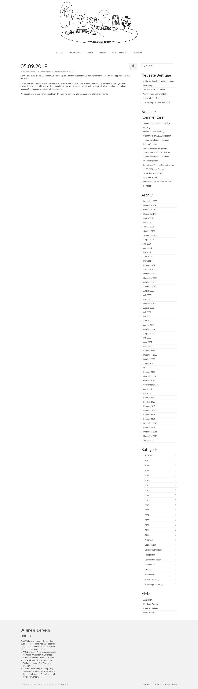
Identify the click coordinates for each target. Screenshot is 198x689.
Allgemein (149, 540)
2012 (147, 470)
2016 (147, 490)
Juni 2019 (147, 389)
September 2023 (150, 286)
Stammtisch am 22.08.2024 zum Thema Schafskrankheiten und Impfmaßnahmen (157, 140)
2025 (147, 530)
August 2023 (148, 291)
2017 (147, 495)
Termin (148, 570)
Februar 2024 (149, 265)
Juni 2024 (147, 248)
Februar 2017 (149, 406)
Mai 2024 (147, 252)
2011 (147, 465)
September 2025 (150, 214)
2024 (147, 525)
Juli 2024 (147, 244)
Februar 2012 (149, 427)
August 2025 (148, 218)
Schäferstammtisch (61, 71)
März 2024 (147, 261)
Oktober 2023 (149, 282)
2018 (147, 500)
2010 (147, 460)
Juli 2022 (147, 312)
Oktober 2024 (149, 231)
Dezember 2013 (150, 423)
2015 (147, 485)
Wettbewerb (150, 575)
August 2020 (148, 363)
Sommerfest (150, 565)
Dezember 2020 (150, 355)
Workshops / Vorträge (154, 584)
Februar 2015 (149, 415)
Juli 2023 (147, 295)
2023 (147, 520)
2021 (147, 515)
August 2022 (148, 308)
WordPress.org (149, 613)
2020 (147, 510)
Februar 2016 (149, 410)
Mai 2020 (147, 368)
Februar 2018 (149, 402)
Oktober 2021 (149, 329)
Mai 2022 (147, 316)
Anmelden (147, 600)
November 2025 (150, 205)
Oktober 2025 (149, 210)
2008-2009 (149, 456)
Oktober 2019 (149, 380)
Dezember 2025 (150, 201)
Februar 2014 (149, 419)
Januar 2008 (148, 440)
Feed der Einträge (151, 604)
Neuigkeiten (150, 555)
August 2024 (148, 239)
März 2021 (147, 346)
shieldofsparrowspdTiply (153, 132)
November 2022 (150, 304)
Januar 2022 (148, 325)
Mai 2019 (147, 393)
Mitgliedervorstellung (153, 550)
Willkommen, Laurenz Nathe (155, 94)
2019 (52, 71)
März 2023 (147, 299)
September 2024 (150, 235)
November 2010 (150, 436)
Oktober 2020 (149, 359)
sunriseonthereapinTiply (153, 148)
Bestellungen (150, 545)
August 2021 (148, 333)
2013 (147, 475)
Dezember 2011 (150, 432)
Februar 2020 (149, 372)
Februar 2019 (149, 398)
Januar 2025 (148, 227)
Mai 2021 (147, 338)
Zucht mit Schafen (151, 98)
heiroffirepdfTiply (150, 165)
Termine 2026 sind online (154, 90)
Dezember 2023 (150, 274)
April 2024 (147, 257)
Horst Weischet (30, 71)
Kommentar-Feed (150, 608)
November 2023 (150, 278)
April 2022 (147, 321)
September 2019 (150, 385)
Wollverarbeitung (152, 580)
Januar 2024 (148, 269)
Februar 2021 (149, 351)
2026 (147, 535)
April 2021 (147, 342)
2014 (147, 480)
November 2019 (150, 376)
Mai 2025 (147, 222)
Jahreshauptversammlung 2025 (156, 102)
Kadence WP (65, 684)
